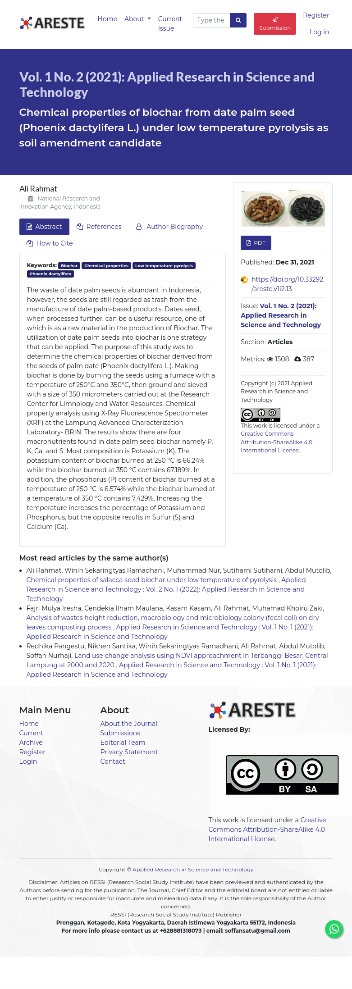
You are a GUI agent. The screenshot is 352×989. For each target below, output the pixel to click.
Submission (275, 24)
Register (316, 15)
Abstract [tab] (44, 227)
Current (31, 733)
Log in (319, 32)
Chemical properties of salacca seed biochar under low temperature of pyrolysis (153, 580)
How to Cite (50, 243)
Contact (113, 761)
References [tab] (99, 227)
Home (107, 19)
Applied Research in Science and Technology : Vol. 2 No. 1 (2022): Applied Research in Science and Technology (166, 589)
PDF (258, 242)
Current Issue (170, 23)
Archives (218, 972)
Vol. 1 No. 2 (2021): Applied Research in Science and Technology (167, 84)
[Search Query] (211, 20)
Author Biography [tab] (169, 227)
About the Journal (129, 724)
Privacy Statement (129, 752)
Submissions (121, 733)
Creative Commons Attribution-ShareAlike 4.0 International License (276, 442)
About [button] (135, 19)
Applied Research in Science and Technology (193, 869)
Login (28, 761)
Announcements (139, 972)
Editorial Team (123, 742)
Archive (31, 742)
